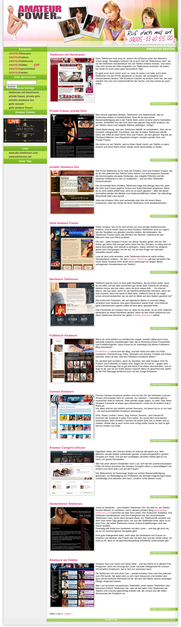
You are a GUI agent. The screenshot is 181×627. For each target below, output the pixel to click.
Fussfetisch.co (103, 351)
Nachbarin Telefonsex (64, 279)
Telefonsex (21, 61)
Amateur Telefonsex (138, 259)
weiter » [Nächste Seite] (68, 613)
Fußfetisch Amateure (63, 335)
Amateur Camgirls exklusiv (67, 447)
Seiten (18, 72)
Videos (19, 57)
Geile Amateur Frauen (21, 107)
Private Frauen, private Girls (24, 96)
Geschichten (22, 68)
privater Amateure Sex (21, 100)
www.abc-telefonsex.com (23, 152)
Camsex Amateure (62, 391)
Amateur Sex (111, 619)
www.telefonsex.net (20, 156)
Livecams (20, 53)
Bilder (18, 65)
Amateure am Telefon (64, 560)
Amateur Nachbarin (142, 315)
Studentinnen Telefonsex (66, 503)
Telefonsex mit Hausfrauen (24, 92)
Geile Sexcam (16, 103)
